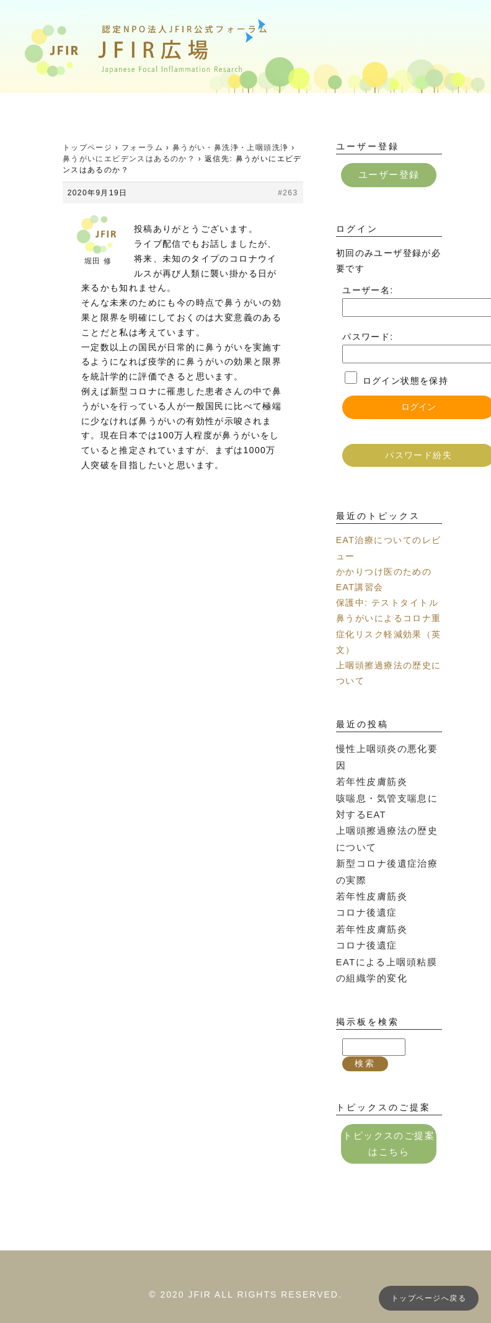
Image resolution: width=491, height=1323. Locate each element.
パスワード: (367, 336)
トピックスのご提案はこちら (389, 1115)
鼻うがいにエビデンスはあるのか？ (129, 158)
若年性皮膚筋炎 (369, 763)
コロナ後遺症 (364, 888)
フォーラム (142, 147)
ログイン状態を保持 (406, 380)
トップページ (87, 147)
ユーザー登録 (388, 174)
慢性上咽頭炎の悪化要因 (388, 748)
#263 (288, 192)
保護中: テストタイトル (387, 602)
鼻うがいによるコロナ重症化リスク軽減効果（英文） (388, 633)
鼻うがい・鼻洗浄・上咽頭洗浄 (230, 147)
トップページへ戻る (428, 1298)
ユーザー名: (367, 289)
